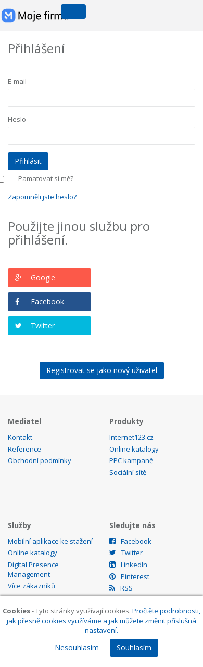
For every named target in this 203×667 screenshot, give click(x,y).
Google (43, 278)
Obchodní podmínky (39, 460)
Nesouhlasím (77, 647)
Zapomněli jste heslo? (42, 196)
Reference (24, 449)
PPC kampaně (131, 460)
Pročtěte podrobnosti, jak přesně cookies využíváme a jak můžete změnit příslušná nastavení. (103, 620)
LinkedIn (128, 564)
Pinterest (129, 576)
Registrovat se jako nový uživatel (101, 370)
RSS (121, 588)
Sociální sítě (127, 472)
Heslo (17, 119)
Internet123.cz (131, 437)
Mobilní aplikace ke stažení (50, 541)
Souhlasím (134, 647)
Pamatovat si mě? (45, 178)
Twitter (43, 325)
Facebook (47, 301)
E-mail (17, 81)
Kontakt (20, 437)
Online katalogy (134, 449)
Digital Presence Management (33, 569)
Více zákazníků (31, 586)
